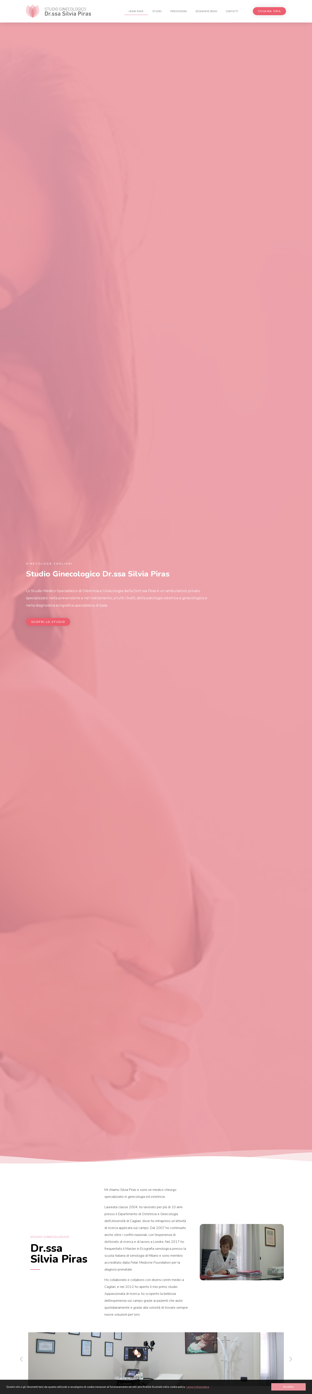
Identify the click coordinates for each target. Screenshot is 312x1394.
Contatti (232, 11)
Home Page (136, 11)
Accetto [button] (288, 1386)
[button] (269, 11)
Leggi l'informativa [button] (198, 1387)
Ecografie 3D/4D (206, 11)
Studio (156, 11)
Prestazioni (178, 11)
